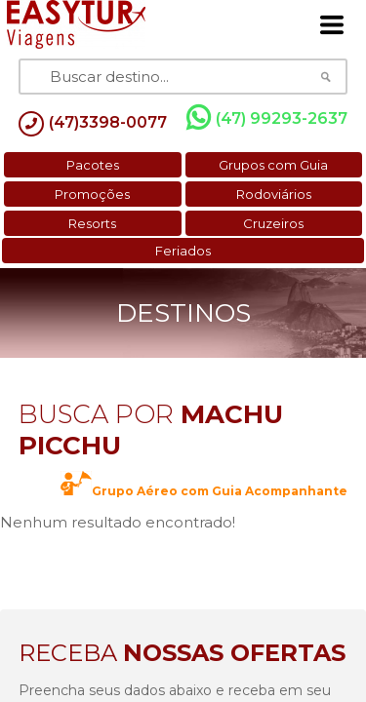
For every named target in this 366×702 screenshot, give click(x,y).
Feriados (183, 250)
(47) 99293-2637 (266, 118)
